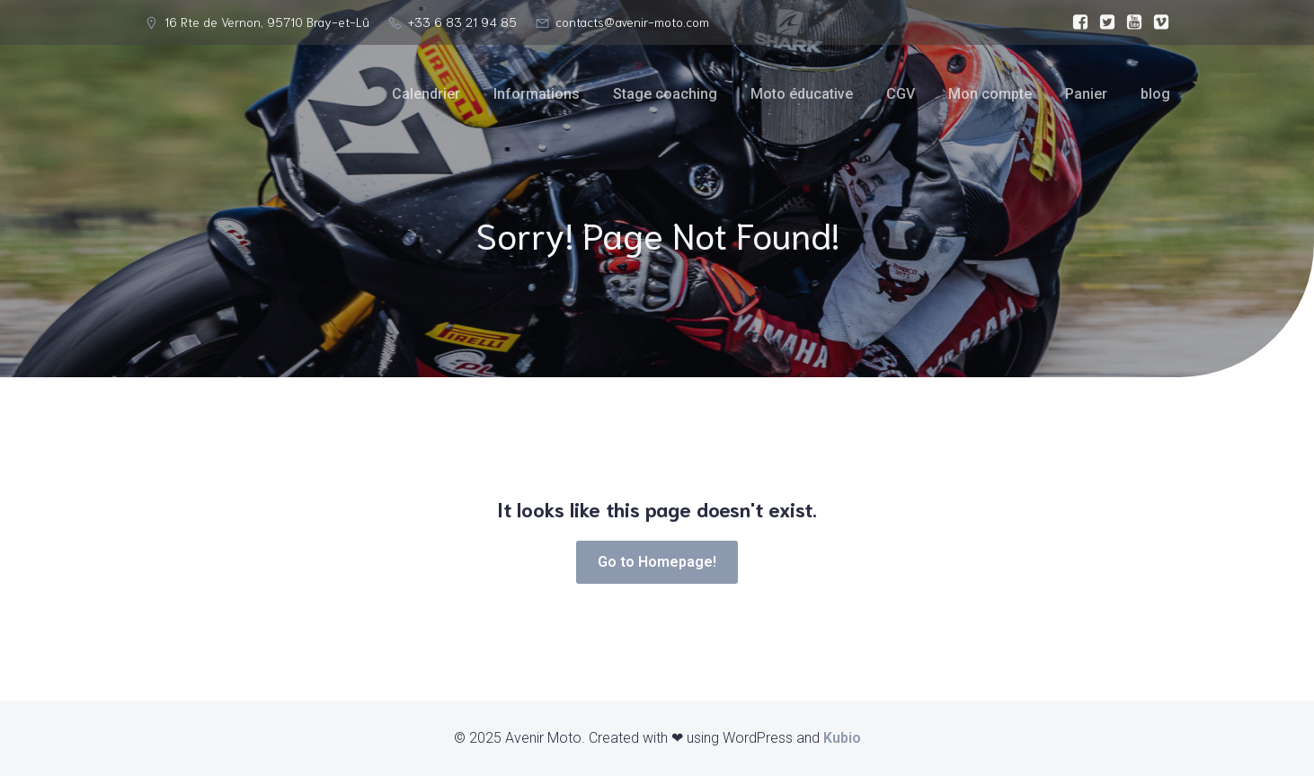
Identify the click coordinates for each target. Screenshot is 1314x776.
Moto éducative (801, 93)
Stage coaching (665, 93)
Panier (1086, 93)
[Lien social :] (1075, 22)
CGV (900, 93)
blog (1155, 93)
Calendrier (426, 93)
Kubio (842, 737)
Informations (536, 93)
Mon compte (990, 93)
